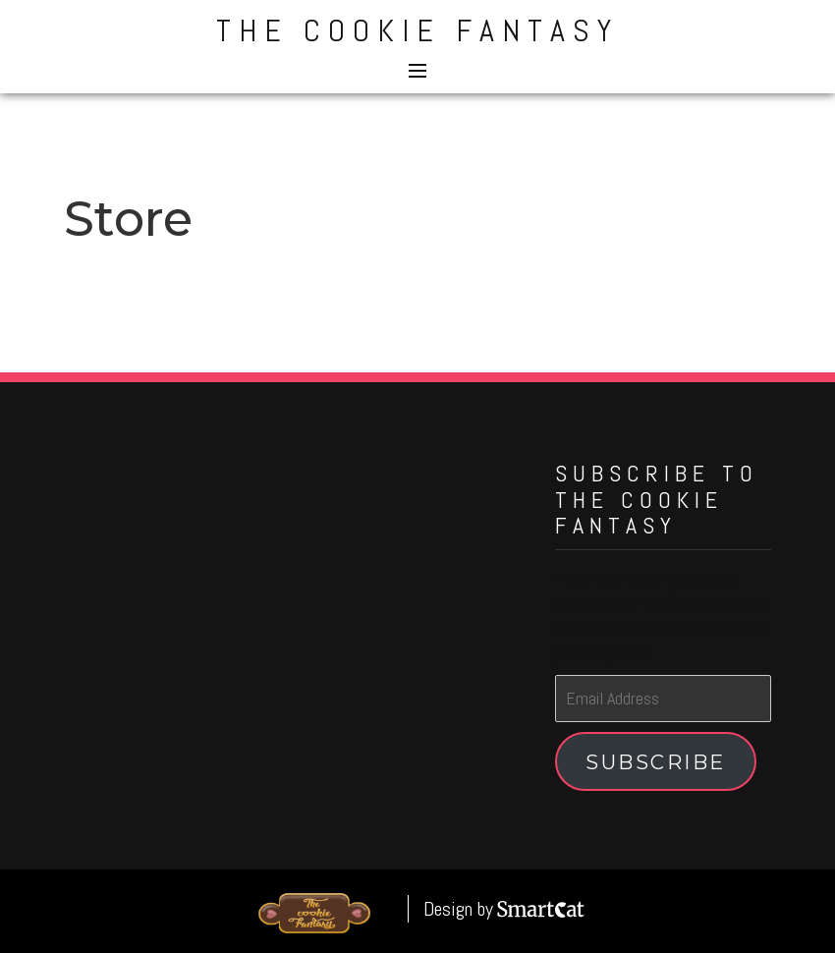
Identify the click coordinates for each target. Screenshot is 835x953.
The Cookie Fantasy (417, 30)
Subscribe (655, 762)
